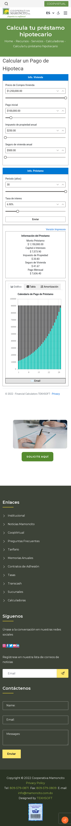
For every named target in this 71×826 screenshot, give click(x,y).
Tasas (11, 575)
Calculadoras (17, 600)
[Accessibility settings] (58, 13)
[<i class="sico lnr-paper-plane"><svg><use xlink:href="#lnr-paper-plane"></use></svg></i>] (62, 673)
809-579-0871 (19, 788)
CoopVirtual (16, 532)
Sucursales (15, 591)
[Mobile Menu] (65, 13)
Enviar (11, 754)
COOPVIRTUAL (56, 3)
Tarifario (13, 549)
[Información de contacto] (64, 820)
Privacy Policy (35, 783)
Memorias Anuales (20, 558)
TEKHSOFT (44, 798)
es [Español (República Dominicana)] (48, 13)
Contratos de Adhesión (23, 566)
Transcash (15, 583)
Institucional (16, 515)
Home (9, 41)
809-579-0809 (46, 788)
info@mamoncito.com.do (35, 793)
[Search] (6, 3)
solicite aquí (37, 456)
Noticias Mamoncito (21, 524)
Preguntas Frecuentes (23, 541)
